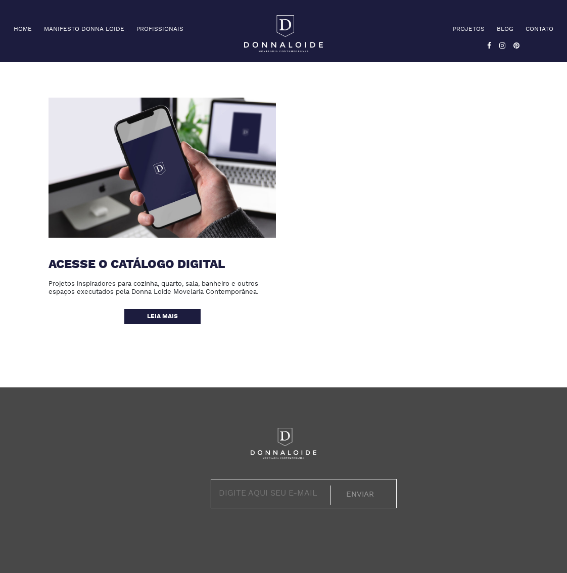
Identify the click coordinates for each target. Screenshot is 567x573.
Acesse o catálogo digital (137, 265)
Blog (505, 29)
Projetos (469, 29)
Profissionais (159, 29)
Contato (539, 29)
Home (23, 29)
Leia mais (162, 317)
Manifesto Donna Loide (84, 29)
